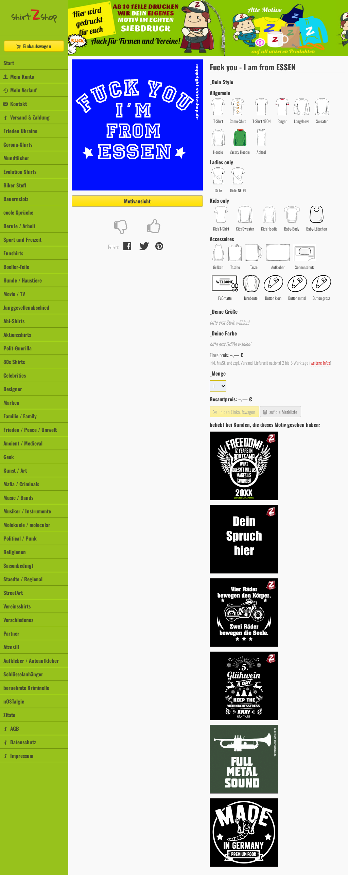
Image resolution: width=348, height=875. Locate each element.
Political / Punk (20, 538)
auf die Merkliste (280, 411)
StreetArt (13, 592)
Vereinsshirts (17, 606)
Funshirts (13, 253)
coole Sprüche (18, 212)
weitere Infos (320, 363)
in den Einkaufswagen (233, 411)
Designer (12, 389)
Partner (11, 633)
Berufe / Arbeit (19, 226)
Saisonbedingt (18, 565)
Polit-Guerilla (17, 348)
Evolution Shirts (19, 171)
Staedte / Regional (22, 579)
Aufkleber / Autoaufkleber (31, 660)
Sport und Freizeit (22, 239)
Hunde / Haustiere (22, 280)
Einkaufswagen (33, 46)
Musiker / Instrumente (27, 511)
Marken (11, 402)
